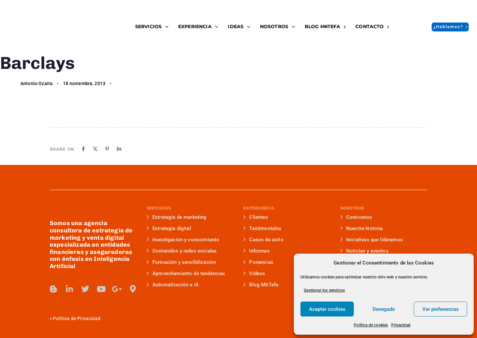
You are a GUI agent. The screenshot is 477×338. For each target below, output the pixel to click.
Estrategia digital (169, 228)
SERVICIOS (151, 26)
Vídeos (254, 273)
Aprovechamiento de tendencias (186, 273)
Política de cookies (371, 325)
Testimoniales (262, 228)
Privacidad (400, 325)
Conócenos (356, 217)
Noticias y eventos (365, 251)
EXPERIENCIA (198, 26)
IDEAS (239, 26)
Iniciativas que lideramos (372, 240)
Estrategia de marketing (177, 217)
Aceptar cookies (327, 309)
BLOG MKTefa (325, 26)
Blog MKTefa (260, 285)
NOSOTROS (277, 26)
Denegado (384, 309)
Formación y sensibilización (181, 262)
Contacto (372, 26)
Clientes (255, 217)
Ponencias (258, 262)
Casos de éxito (263, 240)
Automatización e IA (173, 285)
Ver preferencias (440, 309)
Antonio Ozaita (37, 83)
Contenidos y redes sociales (182, 251)
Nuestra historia (362, 228)
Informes (256, 251)
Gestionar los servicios (324, 290)
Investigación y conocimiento (183, 240)
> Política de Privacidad (75, 318)
